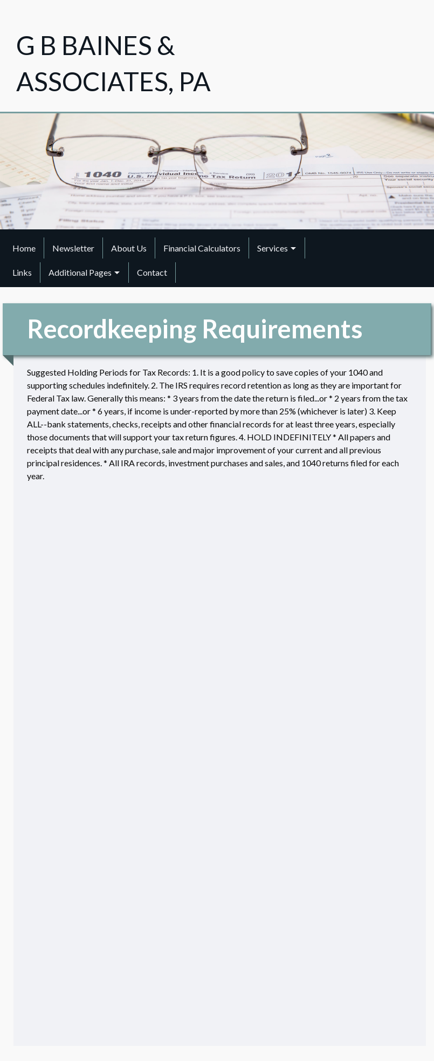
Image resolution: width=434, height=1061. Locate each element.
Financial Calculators (201, 248)
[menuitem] (24, 247)
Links (22, 272)
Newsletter (73, 248)
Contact (152, 272)
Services (272, 248)
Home (24, 248)
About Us (129, 248)
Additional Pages (80, 272)
